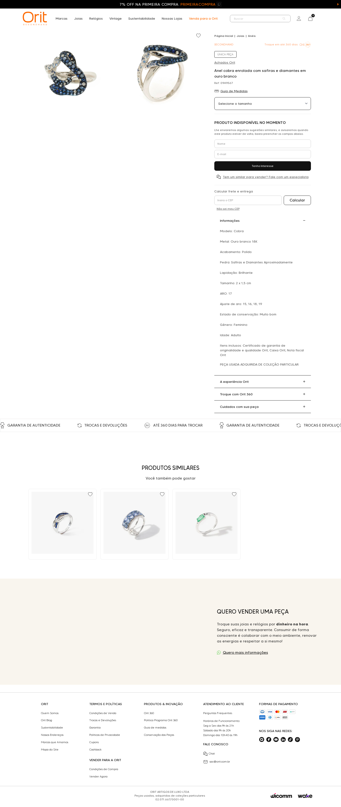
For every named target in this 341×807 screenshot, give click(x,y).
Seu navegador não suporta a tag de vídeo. (110, 631)
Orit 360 (149, 713)
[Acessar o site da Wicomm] (281, 795)
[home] (35, 18)
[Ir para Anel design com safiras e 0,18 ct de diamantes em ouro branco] (62, 524)
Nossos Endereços (52, 735)
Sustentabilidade (141, 18)
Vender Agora (98, 776)
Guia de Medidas (234, 91)
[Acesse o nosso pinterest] (297, 739)
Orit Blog (46, 720)
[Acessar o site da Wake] (305, 796)
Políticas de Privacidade (104, 735)
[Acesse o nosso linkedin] (283, 739)
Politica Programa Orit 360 (161, 720)
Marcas (61, 18)
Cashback (95, 749)
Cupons (94, 742)
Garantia (95, 727)
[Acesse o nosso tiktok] (290, 739)
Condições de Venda (102, 713)
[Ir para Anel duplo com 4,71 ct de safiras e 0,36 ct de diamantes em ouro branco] (134, 524)
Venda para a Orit (203, 18)
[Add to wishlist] (199, 36)
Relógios (96, 18)
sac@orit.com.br (216, 762)
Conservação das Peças (159, 735)
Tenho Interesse (263, 166)
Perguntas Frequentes (217, 713)
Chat (209, 754)
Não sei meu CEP (228, 208)
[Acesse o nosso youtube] (275, 739)
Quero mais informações (245, 652)
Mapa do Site (49, 749)
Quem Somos (49, 713)
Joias (78, 18)
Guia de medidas (155, 727)
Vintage (115, 18)
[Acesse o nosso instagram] (261, 739)
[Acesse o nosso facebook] (268, 739)
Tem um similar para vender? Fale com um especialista (266, 177)
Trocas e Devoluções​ (102, 720)
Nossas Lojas (172, 18)
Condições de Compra (103, 769)
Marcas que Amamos (54, 742)
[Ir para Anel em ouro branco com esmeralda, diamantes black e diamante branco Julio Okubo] (206, 524)
